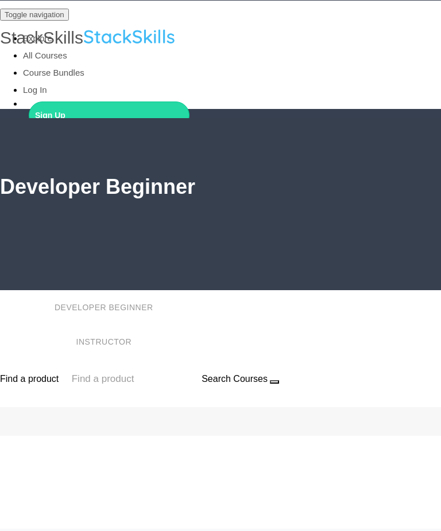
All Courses (45, 55)
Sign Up (50, 115)
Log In (35, 90)
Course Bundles (53, 72)
